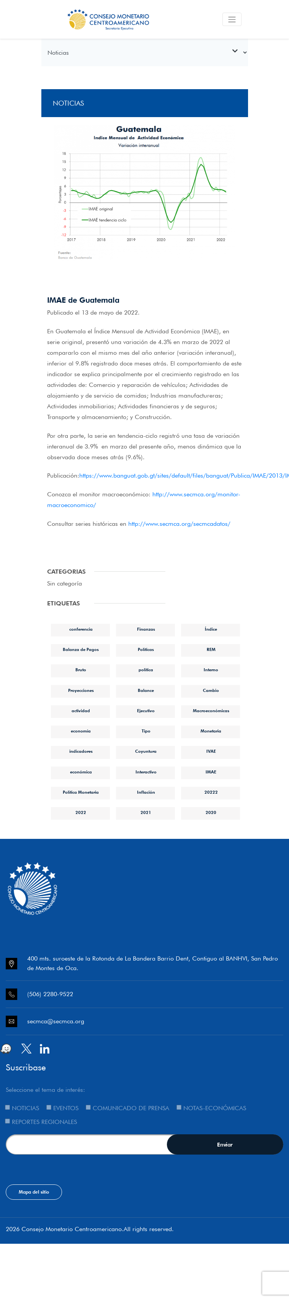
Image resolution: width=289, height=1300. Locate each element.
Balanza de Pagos (81, 649)
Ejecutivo (146, 710)
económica (81, 772)
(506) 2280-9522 (50, 994)
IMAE (211, 772)
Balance (146, 690)
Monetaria (211, 731)
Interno (211, 669)
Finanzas (146, 629)
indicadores (81, 751)
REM (211, 649)
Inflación (146, 792)
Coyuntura (146, 751)
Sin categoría (64, 583)
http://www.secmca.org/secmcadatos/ (179, 523)
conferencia (81, 629)
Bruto (80, 669)
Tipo (146, 731)
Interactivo (146, 772)
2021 (145, 812)
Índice (211, 629)
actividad (81, 710)
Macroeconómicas (211, 710)
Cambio (211, 690)
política (146, 669)
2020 (211, 812)
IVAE (211, 751)
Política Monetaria (81, 792)
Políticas (146, 649)
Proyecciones (81, 690)
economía (81, 731)
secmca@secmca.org (55, 1021)
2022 (80, 812)
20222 (211, 792)
